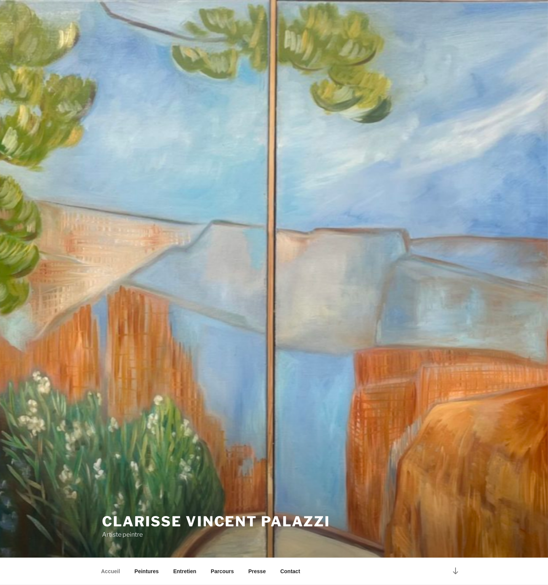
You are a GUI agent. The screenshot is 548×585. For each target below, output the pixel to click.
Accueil (110, 571)
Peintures (146, 571)
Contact (290, 571)
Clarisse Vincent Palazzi (216, 521)
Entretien (184, 571)
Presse (257, 571)
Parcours (222, 571)
